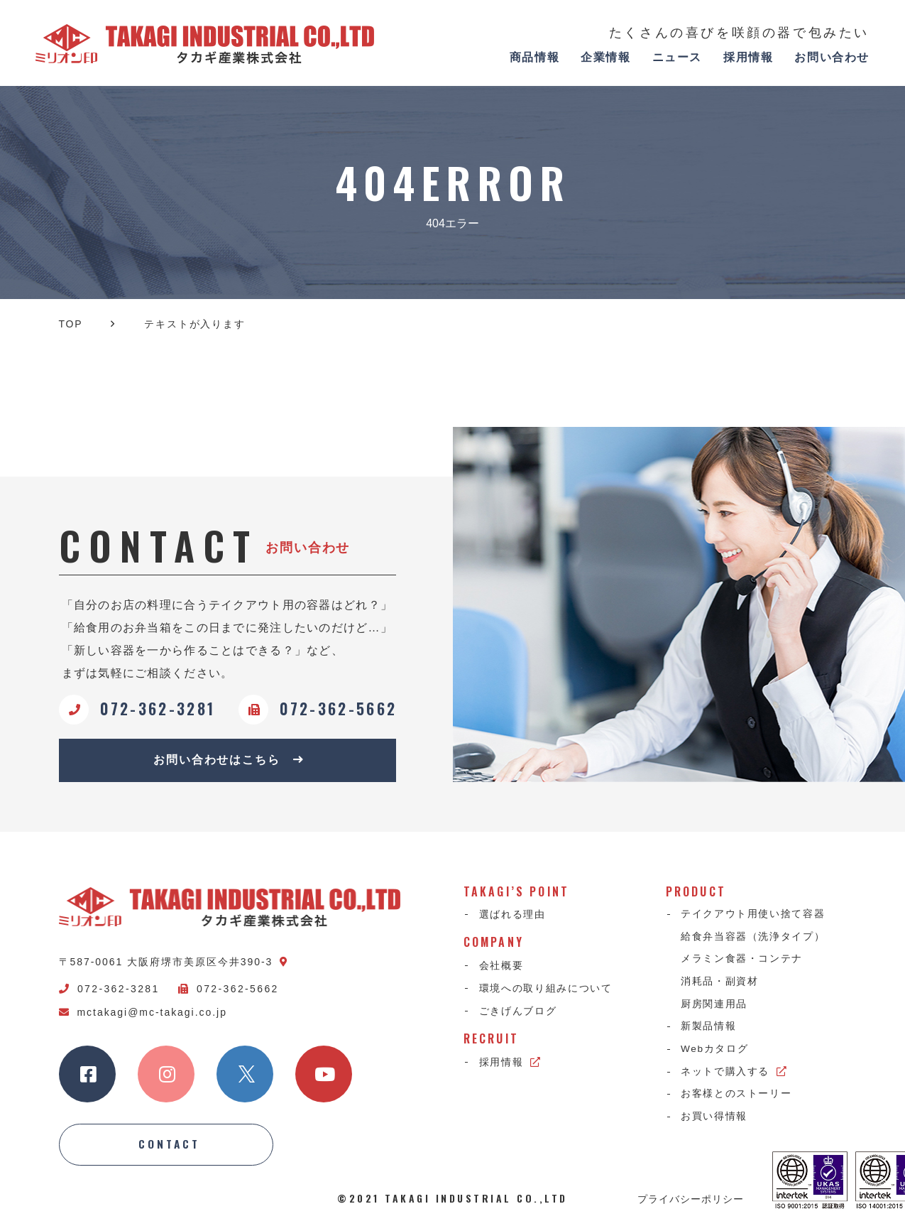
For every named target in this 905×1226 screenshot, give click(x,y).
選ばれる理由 (512, 915)
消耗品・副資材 (720, 983)
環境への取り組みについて (546, 988)
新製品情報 (709, 1029)
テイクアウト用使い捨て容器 (753, 915)
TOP (71, 324)
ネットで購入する (735, 1075)
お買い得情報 (714, 1121)
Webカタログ (715, 1052)
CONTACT (170, 1145)
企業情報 (605, 57)
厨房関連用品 (714, 1006)
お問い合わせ (832, 57)
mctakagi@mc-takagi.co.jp (143, 1013)
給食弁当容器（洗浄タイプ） (753, 938)
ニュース (677, 57)
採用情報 (748, 57)
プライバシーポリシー (690, 1200)
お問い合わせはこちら (229, 760)
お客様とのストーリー (737, 1098)
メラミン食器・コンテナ (742, 961)
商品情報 (534, 57)
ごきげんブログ (518, 1012)
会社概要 (501, 966)
